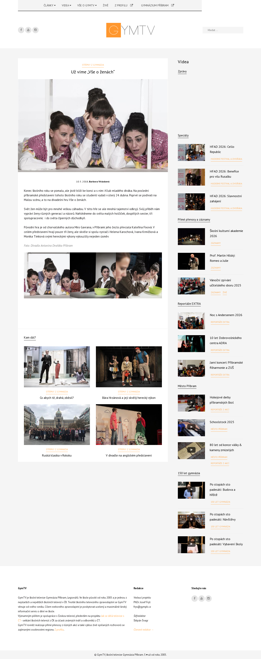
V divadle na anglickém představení (129, 455)
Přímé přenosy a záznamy (194, 219)
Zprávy (182, 71)
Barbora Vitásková (99, 181)
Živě (105, 5)
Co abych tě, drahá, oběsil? (57, 398)
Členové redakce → (144, 629)
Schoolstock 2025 (222, 422)
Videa (66, 5)
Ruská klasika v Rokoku (57, 455)
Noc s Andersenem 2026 (226, 315)
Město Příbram (187, 386)
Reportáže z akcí (220, 409)
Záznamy (216, 243)
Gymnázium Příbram (157, 5)
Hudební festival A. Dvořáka (226, 159)
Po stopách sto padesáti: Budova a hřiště (222, 489)
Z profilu (124, 5)
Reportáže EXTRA (189, 304)
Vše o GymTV (87, 5)
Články (50, 5)
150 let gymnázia (220, 501)
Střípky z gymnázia (93, 64)
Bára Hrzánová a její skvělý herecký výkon (129, 398)
